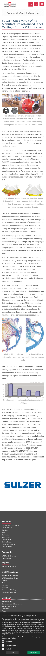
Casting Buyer (6, 558)
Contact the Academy (9, 592)
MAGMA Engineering (9, 556)
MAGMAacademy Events (10, 578)
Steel (3, 532)
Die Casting (5, 535)
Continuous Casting (8, 544)
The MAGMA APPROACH (10, 525)
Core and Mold (7, 539)
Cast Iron (5, 530)
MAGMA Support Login (9, 566)
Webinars (5, 587)
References (5, 609)
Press (4, 611)
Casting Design (7, 542)
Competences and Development (12, 604)
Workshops (5, 583)
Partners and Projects (9, 606)
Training (4, 580)
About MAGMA (7, 601)
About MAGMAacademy (10, 576)
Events (4, 613)
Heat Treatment (7, 547)
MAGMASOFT (7, 528)
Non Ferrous (6, 537)
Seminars (5, 585)
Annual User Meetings (9, 590)
